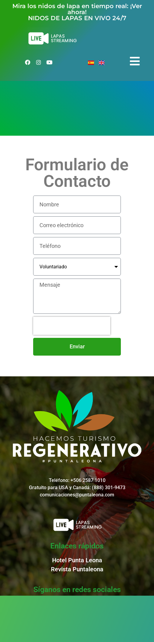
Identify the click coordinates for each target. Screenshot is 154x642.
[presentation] (71, 326)
